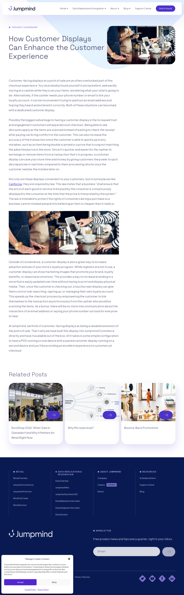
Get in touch (165, 8)
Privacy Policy (43, 590)
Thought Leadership (24, 27)
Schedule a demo (168, 551)
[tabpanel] (36, 413)
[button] (69, 559)
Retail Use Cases (20, 498)
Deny (54, 582)
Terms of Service (82, 577)
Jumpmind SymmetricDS (66, 494)
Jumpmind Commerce (23, 485)
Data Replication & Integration (88, 8)
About (114, 8)
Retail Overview (20, 478)
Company (102, 478)
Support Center (143, 8)
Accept (20, 582)
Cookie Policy (30, 590)
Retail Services (20, 505)
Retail (63, 8)
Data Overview (61, 481)
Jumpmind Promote (22, 491)
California (15, 184)
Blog (125, 8)
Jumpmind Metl (62, 487)
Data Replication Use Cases (67, 501)
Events (101, 491)
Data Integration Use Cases (67, 508)
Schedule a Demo (148, 478)
